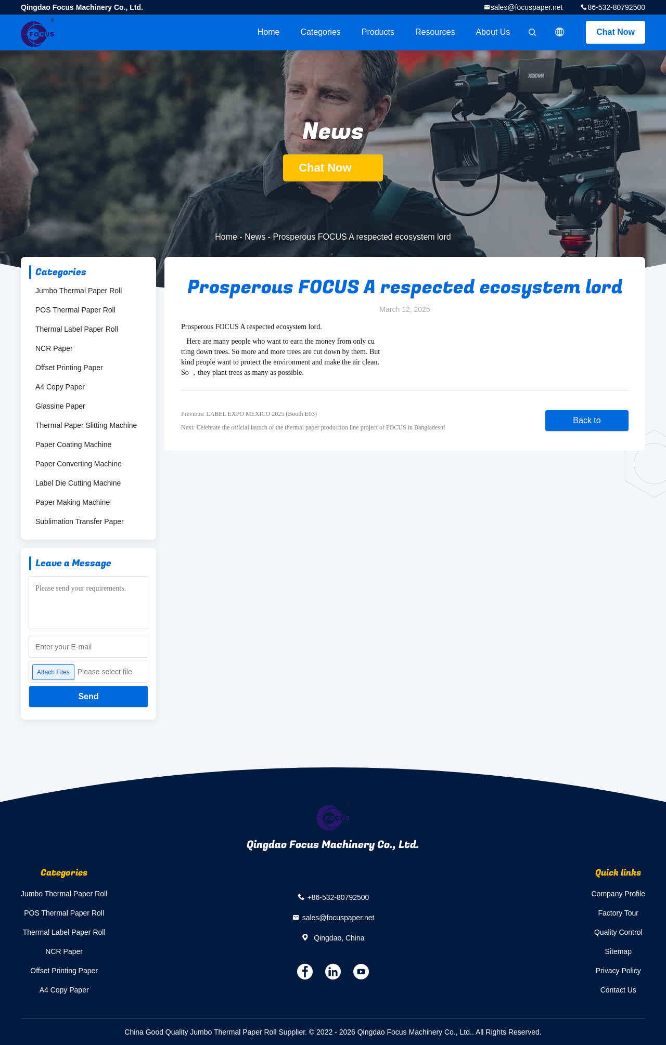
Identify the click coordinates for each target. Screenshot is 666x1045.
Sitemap (618, 951)
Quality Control (618, 932)
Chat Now (615, 32)
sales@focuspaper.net (527, 7)
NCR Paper (54, 348)
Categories (320, 32)
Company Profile (619, 894)
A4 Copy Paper (60, 387)
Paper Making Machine (72, 502)
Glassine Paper (60, 406)
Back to (586, 420)
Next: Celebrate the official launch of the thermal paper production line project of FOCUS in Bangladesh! (313, 427)
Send (88, 696)
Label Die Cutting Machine (78, 483)
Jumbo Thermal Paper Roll (78, 290)
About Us (493, 32)
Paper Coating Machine (73, 444)
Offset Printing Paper (69, 367)
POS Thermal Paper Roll (75, 310)
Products (378, 32)
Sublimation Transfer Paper (79, 521)
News (255, 236)
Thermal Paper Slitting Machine (86, 425)
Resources (435, 32)
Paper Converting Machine (78, 464)
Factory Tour (618, 913)
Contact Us (618, 990)
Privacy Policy (618, 970)
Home (269, 32)
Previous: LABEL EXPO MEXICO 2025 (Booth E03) (249, 413)
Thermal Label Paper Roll (76, 329)
